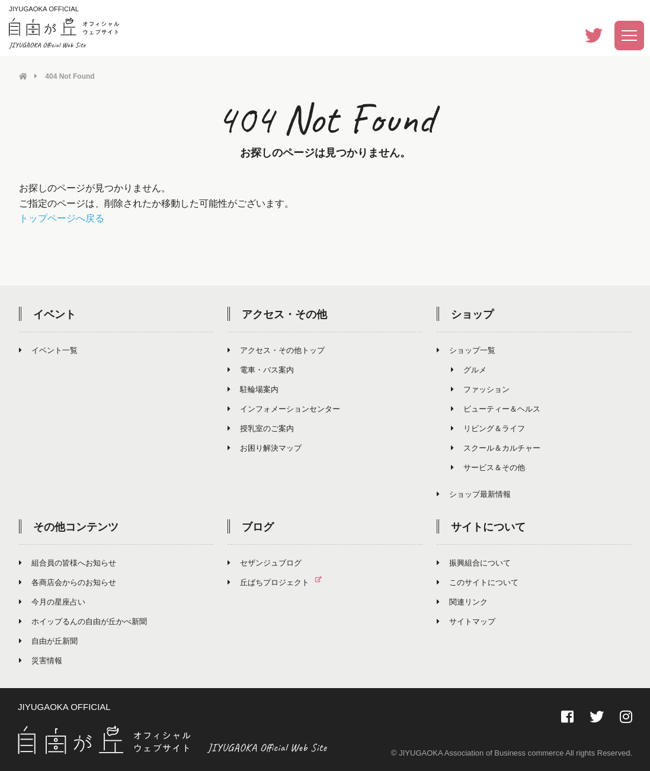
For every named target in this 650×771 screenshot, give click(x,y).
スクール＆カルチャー (495, 447)
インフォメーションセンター (284, 408)
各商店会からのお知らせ (67, 582)
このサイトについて (477, 582)
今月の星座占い (52, 601)
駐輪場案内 (253, 389)
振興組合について (474, 562)
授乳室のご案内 (261, 428)
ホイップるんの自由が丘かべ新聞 (83, 621)
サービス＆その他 (488, 467)
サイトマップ (466, 621)
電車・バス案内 (261, 369)
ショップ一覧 (466, 350)
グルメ (468, 369)
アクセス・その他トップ (276, 350)
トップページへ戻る (61, 218)
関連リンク (462, 601)
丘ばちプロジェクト (279, 582)
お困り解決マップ (265, 447)
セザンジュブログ (265, 562)
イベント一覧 (48, 350)
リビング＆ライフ (488, 428)
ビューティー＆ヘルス (495, 408)
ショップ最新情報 (474, 493)
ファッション (480, 389)
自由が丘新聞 (48, 640)
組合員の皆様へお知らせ (67, 562)
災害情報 (40, 660)
